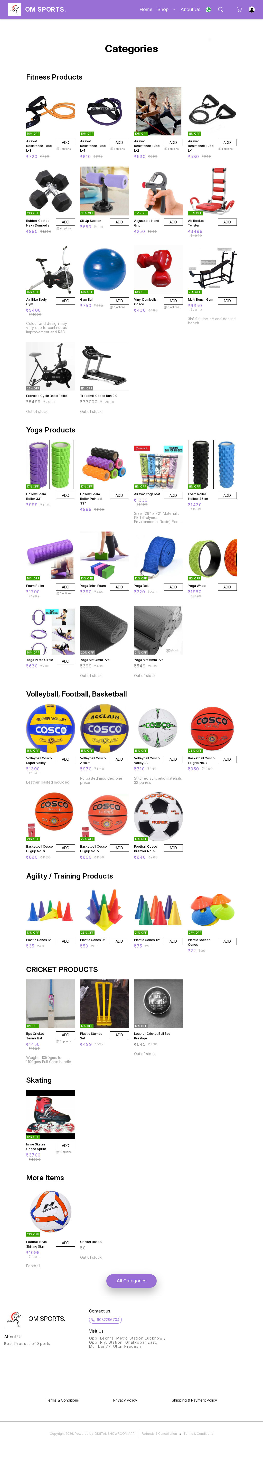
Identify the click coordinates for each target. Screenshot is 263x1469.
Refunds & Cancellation (159, 1434)
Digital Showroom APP (115, 1434)
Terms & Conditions (198, 1434)
